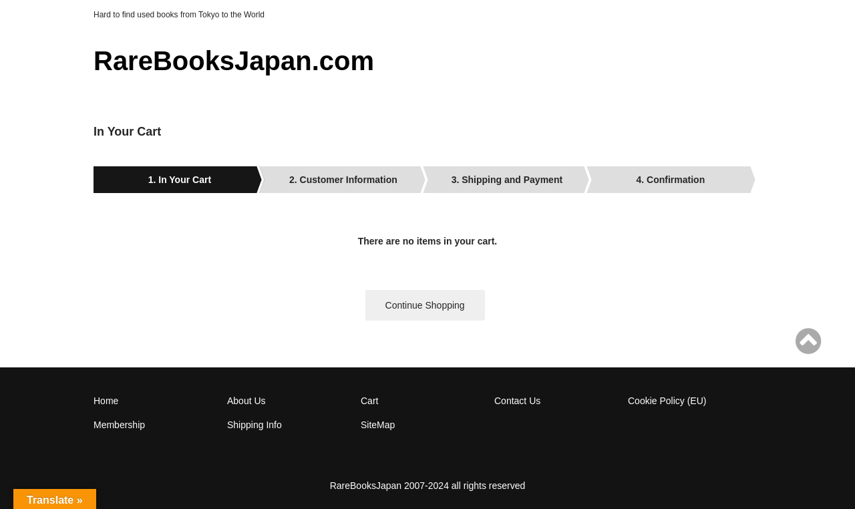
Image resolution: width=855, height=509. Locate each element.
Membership (119, 424)
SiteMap (378, 424)
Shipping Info (254, 424)
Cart (369, 400)
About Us (246, 400)
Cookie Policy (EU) (667, 400)
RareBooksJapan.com (234, 60)
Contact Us (517, 400)
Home (106, 400)
